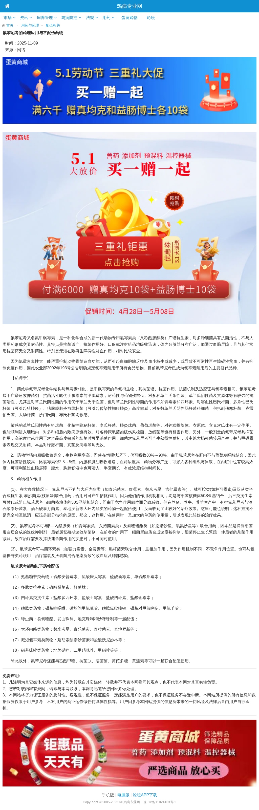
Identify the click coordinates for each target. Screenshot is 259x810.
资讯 (25, 17)
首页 (9, 25)
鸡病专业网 (129, 6)
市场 (8, 17)
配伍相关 (53, 25)
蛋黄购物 (133, 17)
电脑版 (123, 795)
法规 (92, 17)
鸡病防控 (71, 17)
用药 (109, 17)
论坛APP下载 (145, 795)
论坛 (154, 17)
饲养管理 (46, 17)
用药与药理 (30, 25)
